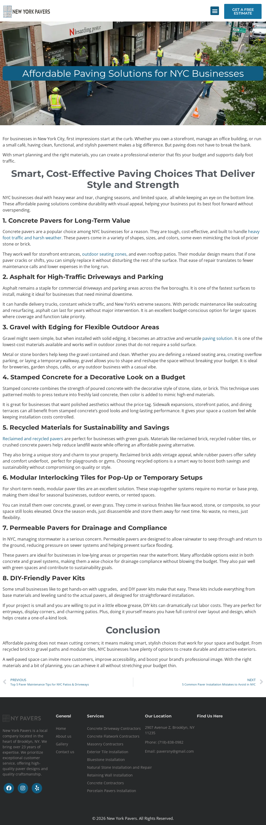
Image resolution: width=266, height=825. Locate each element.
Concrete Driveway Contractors (114, 728)
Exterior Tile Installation (107, 751)
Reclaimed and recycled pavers (33, 439)
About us (63, 736)
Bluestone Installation (106, 759)
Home (61, 728)
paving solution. (218, 338)
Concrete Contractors (105, 782)
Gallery (62, 744)
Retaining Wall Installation (110, 775)
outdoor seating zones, (105, 254)
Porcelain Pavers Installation (111, 790)
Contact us (65, 751)
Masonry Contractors (105, 744)
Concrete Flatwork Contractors (113, 736)
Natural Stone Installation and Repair (119, 767)
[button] (214, 10)
